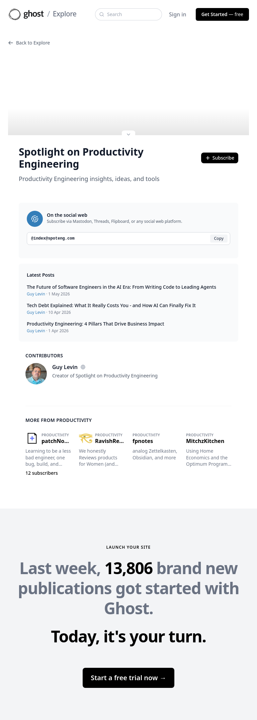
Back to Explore (29, 42)
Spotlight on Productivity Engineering (81, 158)
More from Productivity (58, 420)
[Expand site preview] (128, 135)
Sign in (177, 14)
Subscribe (219, 158)
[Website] (83, 367)
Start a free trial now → (128, 677)
